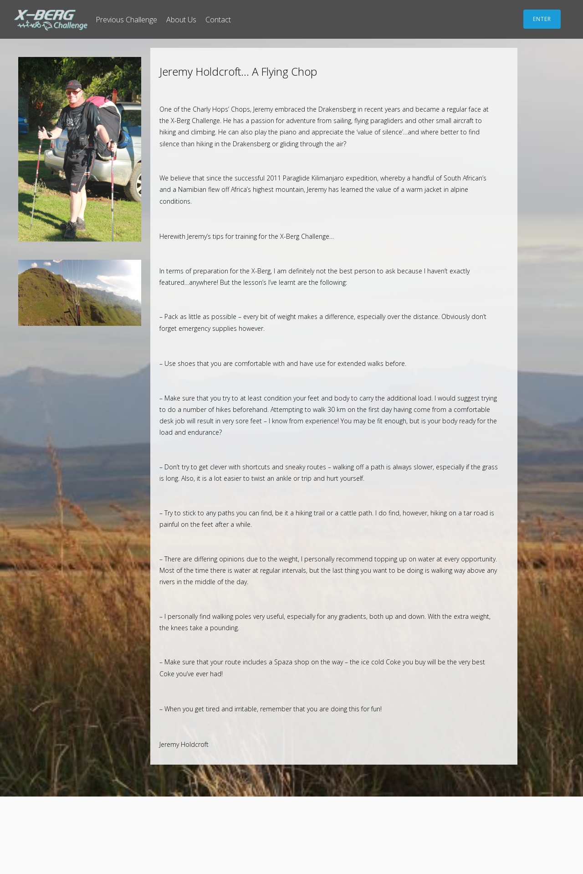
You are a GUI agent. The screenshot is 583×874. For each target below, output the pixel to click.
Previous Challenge (126, 20)
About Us (181, 20)
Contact (218, 20)
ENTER (542, 19)
